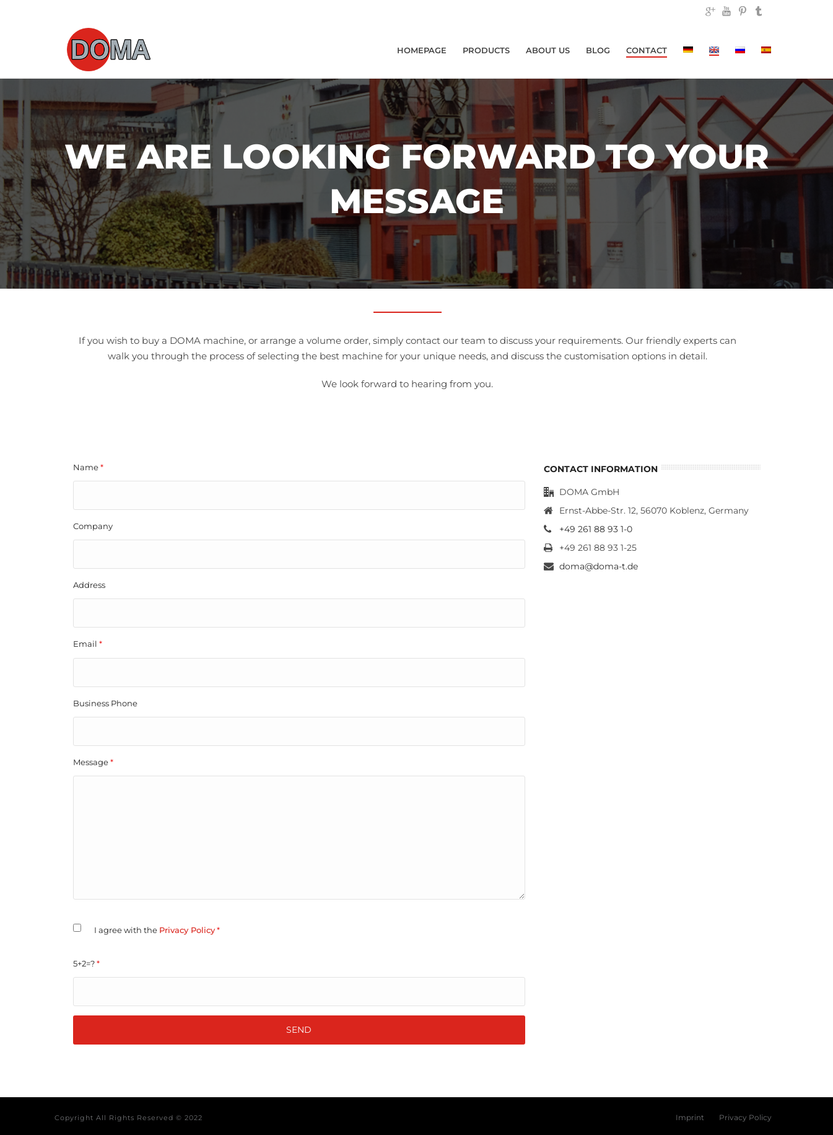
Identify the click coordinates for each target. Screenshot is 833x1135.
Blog (598, 50)
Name (88, 467)
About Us (548, 50)
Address (89, 585)
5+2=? (86, 963)
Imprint (690, 1117)
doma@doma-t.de (598, 566)
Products (486, 50)
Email (87, 644)
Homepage (422, 50)
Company (93, 526)
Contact (646, 50)
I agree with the (157, 930)
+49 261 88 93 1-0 (595, 529)
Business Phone (105, 703)
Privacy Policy (187, 930)
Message (93, 762)
